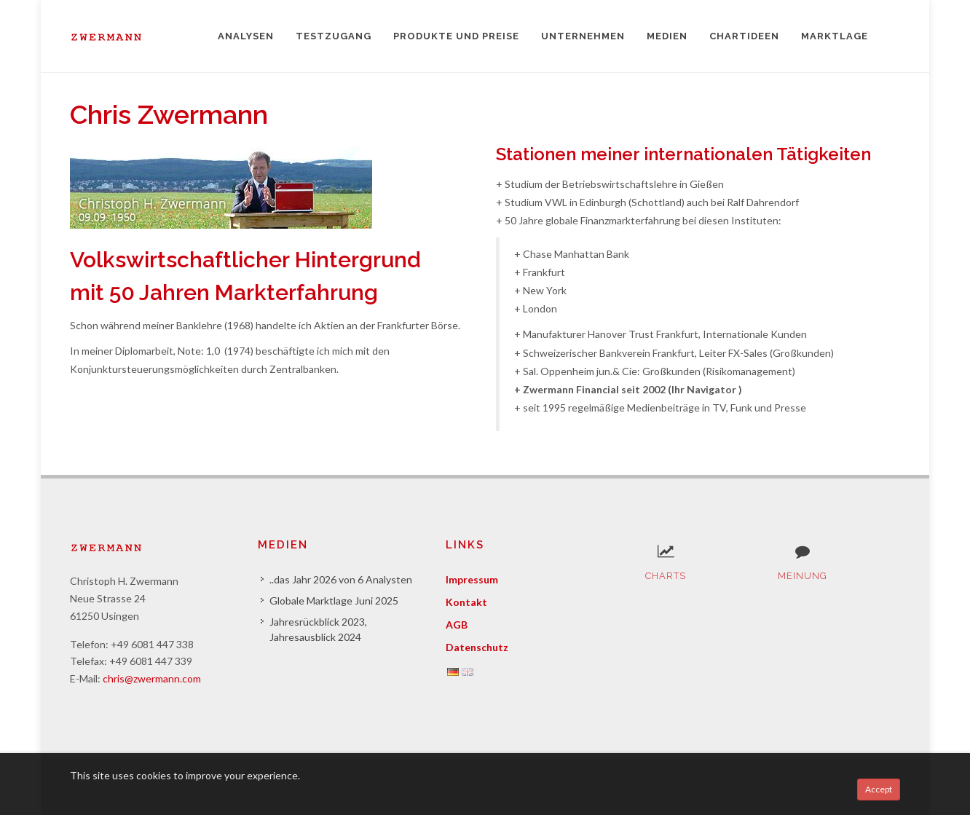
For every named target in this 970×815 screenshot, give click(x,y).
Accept (878, 789)
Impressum (472, 579)
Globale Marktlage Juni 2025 (333, 600)
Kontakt (466, 602)
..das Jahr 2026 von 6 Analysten (340, 579)
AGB (457, 624)
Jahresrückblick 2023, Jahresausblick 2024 (318, 629)
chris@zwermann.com (152, 678)
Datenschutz (477, 647)
